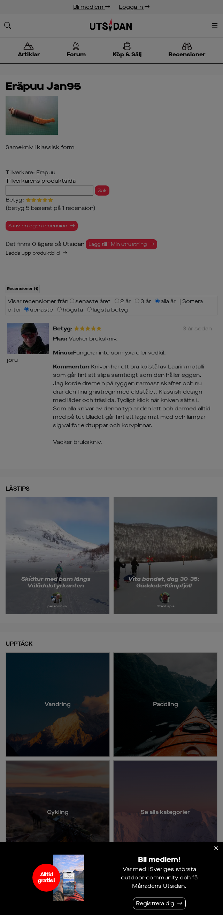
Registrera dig (155, 903)
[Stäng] (216, 848)
